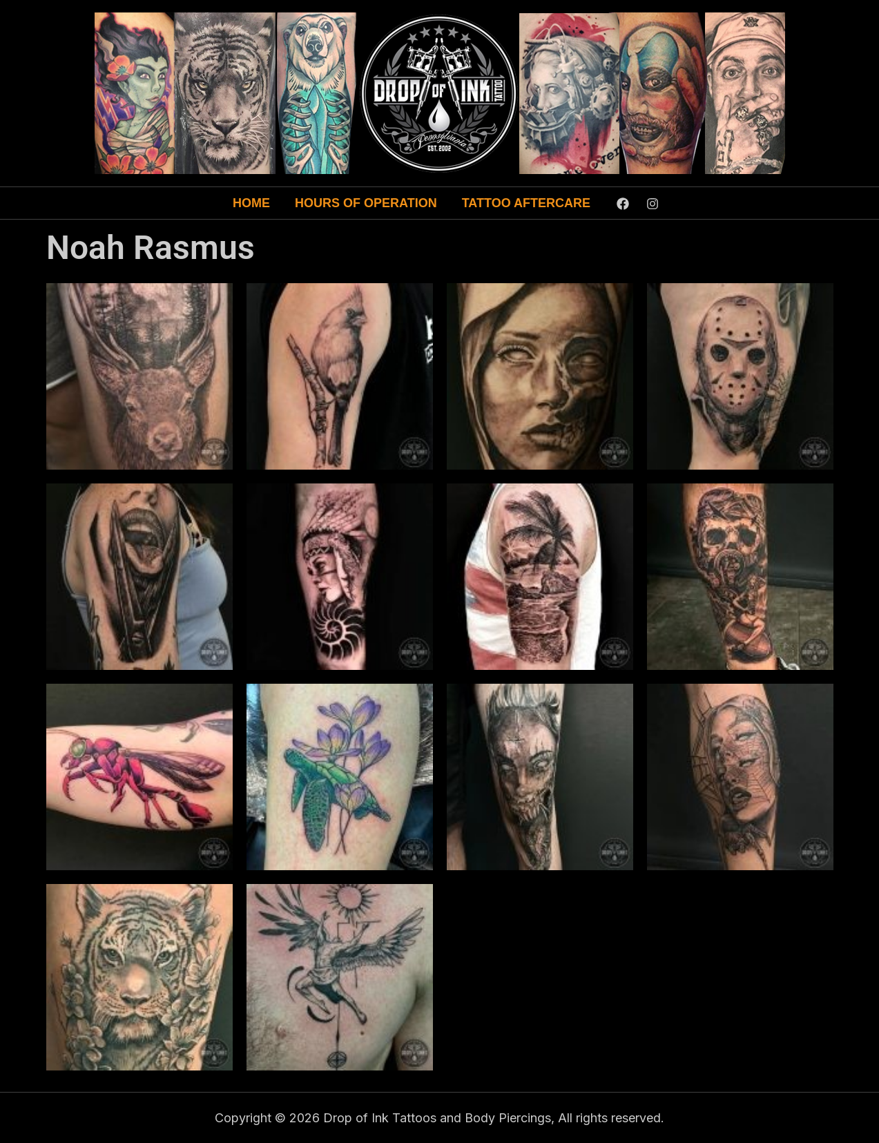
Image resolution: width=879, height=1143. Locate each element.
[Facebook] (623, 204)
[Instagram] (652, 204)
